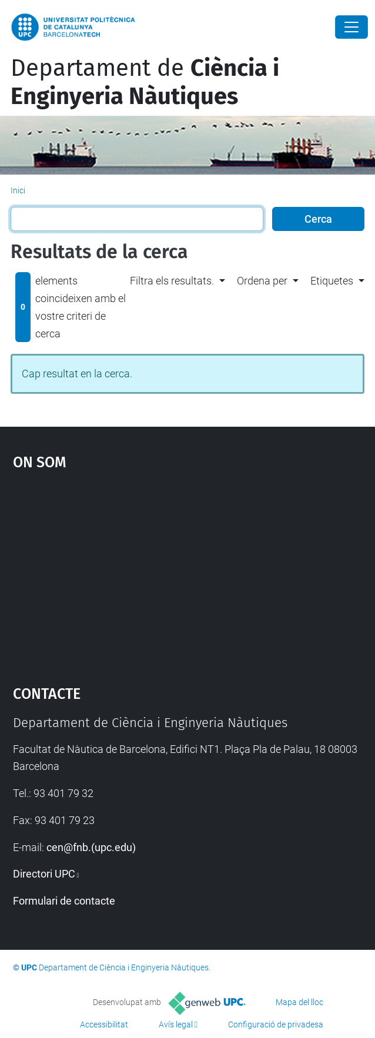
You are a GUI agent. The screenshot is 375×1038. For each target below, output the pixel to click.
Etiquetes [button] (331, 280)
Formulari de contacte (64, 901)
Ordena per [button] (262, 280)
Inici (18, 190)
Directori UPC (44, 874)
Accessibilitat (104, 1024)
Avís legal (176, 1024)
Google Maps (188, 572)
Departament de (145, 82)
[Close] (351, 27)
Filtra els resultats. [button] (172, 280)
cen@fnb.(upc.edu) (91, 847)
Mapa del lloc (299, 1002)
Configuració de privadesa (275, 1024)
